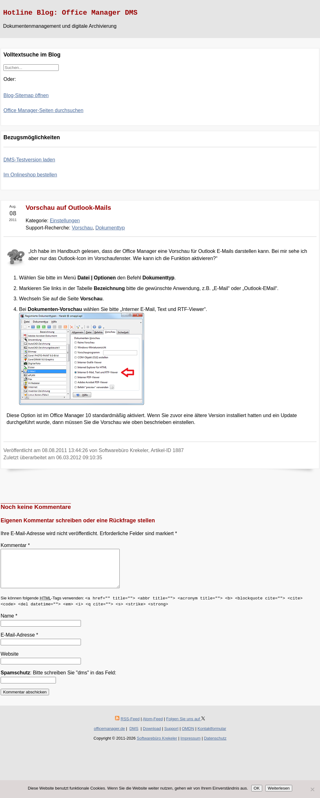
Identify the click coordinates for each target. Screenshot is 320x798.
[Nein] (312, 789)
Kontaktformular (212, 736)
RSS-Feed (130, 726)
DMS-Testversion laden (29, 159)
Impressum (191, 745)
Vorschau (82, 227)
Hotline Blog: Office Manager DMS (70, 13)
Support (171, 736)
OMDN (188, 736)
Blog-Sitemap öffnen (26, 95)
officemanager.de (109, 736)
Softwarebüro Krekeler (157, 745)
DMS (133, 736)
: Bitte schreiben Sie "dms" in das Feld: (58, 680)
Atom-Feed (153, 726)
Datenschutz (215, 745)
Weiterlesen (279, 788)
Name (9, 623)
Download (152, 736)
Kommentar (15, 545)
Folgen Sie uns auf (185, 726)
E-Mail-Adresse (19, 642)
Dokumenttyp (110, 227)
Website (10, 661)
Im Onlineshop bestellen (30, 174)
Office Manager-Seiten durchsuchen (43, 110)
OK (257, 788)
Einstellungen (65, 220)
